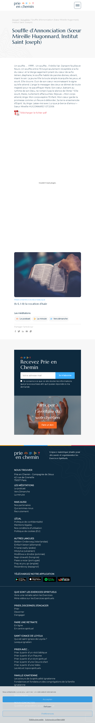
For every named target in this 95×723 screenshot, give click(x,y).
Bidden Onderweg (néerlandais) (31, 541)
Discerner (19, 612)
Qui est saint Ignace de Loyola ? (30, 639)
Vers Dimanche (22, 491)
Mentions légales (23, 525)
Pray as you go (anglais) (26, 563)
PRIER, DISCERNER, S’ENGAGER (31, 605)
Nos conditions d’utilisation (28, 528)
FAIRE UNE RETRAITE (25, 622)
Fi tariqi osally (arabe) (25, 548)
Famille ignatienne (25, 675)
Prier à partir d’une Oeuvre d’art (31, 662)
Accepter (47, 699)
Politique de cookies (36, 720)
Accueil (15, 20)
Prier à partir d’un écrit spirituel (30, 659)
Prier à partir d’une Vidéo (27, 665)
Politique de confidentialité (55, 720)
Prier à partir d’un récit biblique (30, 652)
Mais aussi (20, 502)
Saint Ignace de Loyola (28, 636)
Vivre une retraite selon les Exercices (33, 595)
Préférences (47, 713)
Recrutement (21, 511)
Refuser (47, 706)
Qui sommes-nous (23, 508)
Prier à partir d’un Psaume (28, 655)
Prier (16, 609)
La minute (40, 319)
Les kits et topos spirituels (27, 668)
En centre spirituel (24, 628)
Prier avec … (21, 649)
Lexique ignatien (23, 642)
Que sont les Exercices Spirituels (35, 592)
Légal (17, 518)
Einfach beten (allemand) (27, 545)
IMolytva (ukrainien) (24, 551)
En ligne (18, 625)
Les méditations (24, 485)
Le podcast (23, 319)
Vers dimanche (59, 319)
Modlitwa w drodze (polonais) (29, 554)
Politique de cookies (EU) (27, 531)
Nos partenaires (22, 505)
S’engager (19, 615)
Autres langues (24, 538)
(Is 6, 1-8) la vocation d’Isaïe (30, 303)
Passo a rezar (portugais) (27, 560)
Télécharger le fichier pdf (30, 113)
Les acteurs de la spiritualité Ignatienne (34, 678)
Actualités (25, 20)
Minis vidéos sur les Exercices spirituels (34, 598)
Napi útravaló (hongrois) (26, 557)
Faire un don (47, 425)
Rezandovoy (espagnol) (26, 566)
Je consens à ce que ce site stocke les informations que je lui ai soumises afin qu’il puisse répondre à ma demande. (46, 384)
